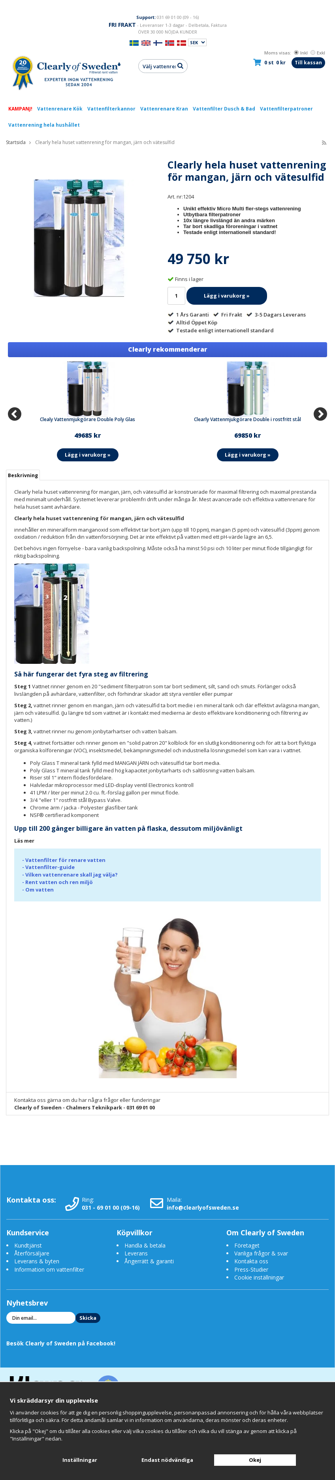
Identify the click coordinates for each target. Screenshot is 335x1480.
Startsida (16, 142)
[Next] (320, 414)
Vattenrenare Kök (60, 108)
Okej (255, 1459)
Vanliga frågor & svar (261, 1253)
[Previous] (14, 414)
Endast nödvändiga (167, 1459)
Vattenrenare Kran (164, 108)
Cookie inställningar (259, 1277)
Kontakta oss (251, 1261)
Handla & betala (145, 1245)
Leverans (136, 1253)
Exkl (318, 53)
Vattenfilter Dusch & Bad (224, 108)
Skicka (87, 1317)
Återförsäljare (31, 1253)
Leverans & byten (36, 1261)
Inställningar (79, 1459)
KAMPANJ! (20, 108)
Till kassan (308, 62)
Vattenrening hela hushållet (44, 125)
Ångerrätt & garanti (149, 1261)
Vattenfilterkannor (111, 108)
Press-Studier (251, 1269)
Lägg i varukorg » (227, 295)
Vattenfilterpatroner (286, 108)
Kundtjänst (28, 1245)
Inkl (301, 53)
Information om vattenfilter (49, 1269)
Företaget (247, 1245)
